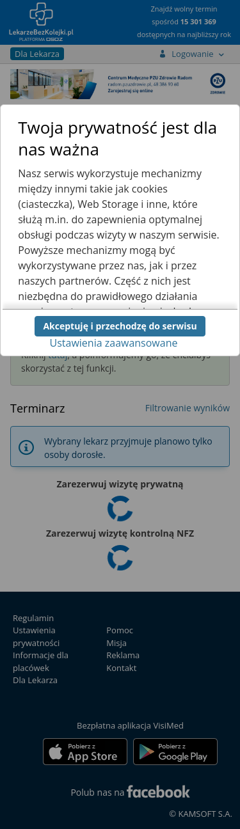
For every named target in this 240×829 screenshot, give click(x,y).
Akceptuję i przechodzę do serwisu (119, 326)
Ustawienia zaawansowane (114, 343)
